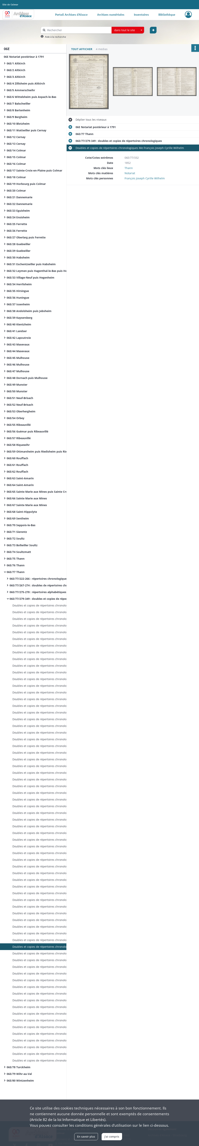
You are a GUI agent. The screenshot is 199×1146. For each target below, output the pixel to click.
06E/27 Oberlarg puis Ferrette (26, 237)
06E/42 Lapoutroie (19, 338)
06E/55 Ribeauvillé (19, 425)
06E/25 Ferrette (17, 224)
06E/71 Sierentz (17, 532)
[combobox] (128, 30)
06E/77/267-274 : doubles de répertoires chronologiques (46, 585)
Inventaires (141, 14)
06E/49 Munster (17, 384)
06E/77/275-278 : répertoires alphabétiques (38, 592)
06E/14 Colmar (16, 150)
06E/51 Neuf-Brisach (20, 398)
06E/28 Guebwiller (18, 244)
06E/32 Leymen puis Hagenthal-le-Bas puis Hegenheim (42, 271)
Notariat (130, 173)
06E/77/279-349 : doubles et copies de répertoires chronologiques (48, 599)
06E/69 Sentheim (18, 518)
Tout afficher (81, 49)
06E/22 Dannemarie (19, 204)
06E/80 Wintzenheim (20, 1080)
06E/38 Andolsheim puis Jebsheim (29, 311)
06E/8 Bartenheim (18, 110)
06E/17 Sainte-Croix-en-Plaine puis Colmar (34, 170)
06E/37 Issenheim (18, 304)
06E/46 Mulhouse (18, 364)
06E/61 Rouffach (17, 465)
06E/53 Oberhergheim (21, 411)
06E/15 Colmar (16, 157)
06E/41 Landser (17, 331)
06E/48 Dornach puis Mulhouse (27, 378)
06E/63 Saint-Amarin (20, 478)
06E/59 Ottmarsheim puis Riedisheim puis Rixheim (40, 451)
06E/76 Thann (15, 565)
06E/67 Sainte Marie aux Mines (27, 505)
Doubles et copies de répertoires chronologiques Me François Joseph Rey (50, 605)
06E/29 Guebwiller (18, 251)
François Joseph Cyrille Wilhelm (145, 178)
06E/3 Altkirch (16, 77)
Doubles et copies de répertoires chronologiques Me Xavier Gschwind (50, 973)
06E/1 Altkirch (16, 63)
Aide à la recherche (55, 36)
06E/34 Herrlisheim (19, 284)
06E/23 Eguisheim (18, 210)
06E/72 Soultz (15, 538)
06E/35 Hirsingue (18, 291)
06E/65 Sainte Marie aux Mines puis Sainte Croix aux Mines (45, 491)
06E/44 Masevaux (18, 351)
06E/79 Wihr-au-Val (19, 1074)
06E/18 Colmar (16, 177)
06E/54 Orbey (15, 418)
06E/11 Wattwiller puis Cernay (26, 130)
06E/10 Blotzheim (18, 123)
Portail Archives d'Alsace (71, 14)
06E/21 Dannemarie (19, 197)
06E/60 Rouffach (17, 458)
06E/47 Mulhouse (18, 371)
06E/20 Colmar (16, 190)
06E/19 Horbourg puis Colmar (26, 184)
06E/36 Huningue (18, 297)
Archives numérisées (110, 14)
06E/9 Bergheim (17, 117)
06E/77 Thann (15, 572)
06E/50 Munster (17, 391)
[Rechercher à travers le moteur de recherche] (78, 30)
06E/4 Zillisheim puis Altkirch (26, 83)
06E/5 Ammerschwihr (21, 90)
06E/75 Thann (15, 558)
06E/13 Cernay (16, 143)
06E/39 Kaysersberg (19, 317)
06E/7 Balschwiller (18, 103)
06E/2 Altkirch (16, 70)
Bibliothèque (166, 14)
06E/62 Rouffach (17, 471)
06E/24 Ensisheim (18, 217)
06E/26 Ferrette (17, 230)
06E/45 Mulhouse (18, 358)
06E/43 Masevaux (18, 344)
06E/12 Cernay (16, 137)
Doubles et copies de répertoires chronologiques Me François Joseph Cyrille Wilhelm (50, 759)
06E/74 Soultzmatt (19, 552)
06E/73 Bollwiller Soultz (22, 545)
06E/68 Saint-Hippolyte (22, 512)
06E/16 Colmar (16, 164)
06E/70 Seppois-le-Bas (21, 525)
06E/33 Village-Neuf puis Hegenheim (30, 277)
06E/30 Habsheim (18, 257)
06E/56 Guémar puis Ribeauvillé (27, 431)
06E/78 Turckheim (18, 1067)
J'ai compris (111, 1136)
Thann (129, 168)
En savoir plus (86, 1136)
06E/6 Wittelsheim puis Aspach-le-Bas (31, 97)
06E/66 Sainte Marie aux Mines (27, 498)
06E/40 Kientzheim (19, 324)
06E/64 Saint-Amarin (20, 485)
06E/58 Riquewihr (18, 445)
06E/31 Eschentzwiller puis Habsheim (31, 264)
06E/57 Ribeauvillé (19, 438)
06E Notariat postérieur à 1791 (24, 57)
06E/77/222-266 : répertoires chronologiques (39, 578)
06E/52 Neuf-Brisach (20, 404)
